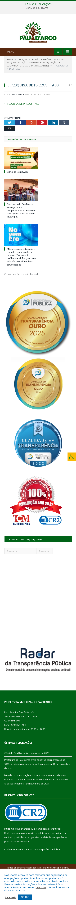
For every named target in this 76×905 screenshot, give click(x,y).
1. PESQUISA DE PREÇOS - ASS (21, 121)
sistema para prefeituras (47, 846)
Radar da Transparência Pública (43, 866)
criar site (25, 846)
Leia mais (41, 887)
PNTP (19, 866)
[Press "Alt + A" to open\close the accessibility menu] (72, 456)
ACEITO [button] (25, 897)
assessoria (28, 850)
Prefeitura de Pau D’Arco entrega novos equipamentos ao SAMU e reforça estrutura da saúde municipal (21, 228)
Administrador (16, 112)
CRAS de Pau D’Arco (37, 7)
